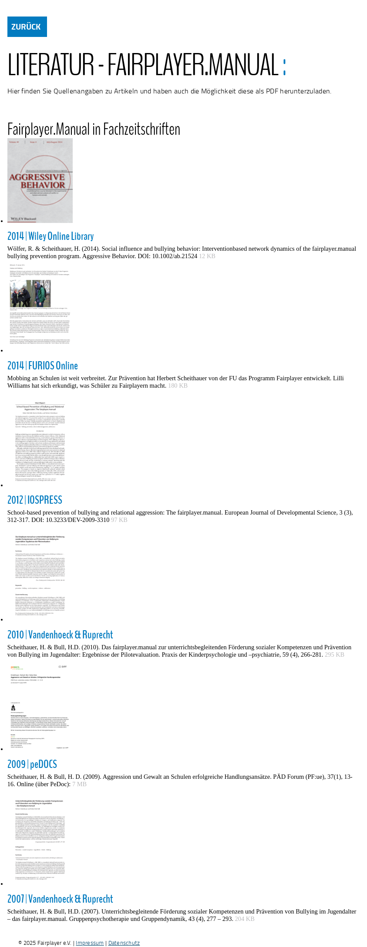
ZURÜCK (25, 26)
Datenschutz (124, 943)
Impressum (90, 943)
